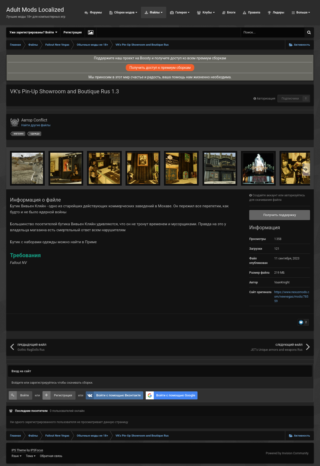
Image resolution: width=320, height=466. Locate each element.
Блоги (231, 12)
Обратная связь (51, 456)
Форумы (95, 12)
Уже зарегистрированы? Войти (33, 32)
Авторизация (266, 98)
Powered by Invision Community (287, 453)
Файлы (155, 12)
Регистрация (73, 32)
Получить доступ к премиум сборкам (160, 68)
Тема (31, 456)
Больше (303, 12)
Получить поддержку (279, 215)
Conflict (40, 120)
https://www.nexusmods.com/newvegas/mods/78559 (291, 296)
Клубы (208, 12)
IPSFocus (36, 450)
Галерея (182, 12)
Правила (253, 12)
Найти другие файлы (35, 125)
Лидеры (278, 12)
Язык (17, 456)
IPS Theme (19, 450)
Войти (24, 395)
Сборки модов (125, 12)
